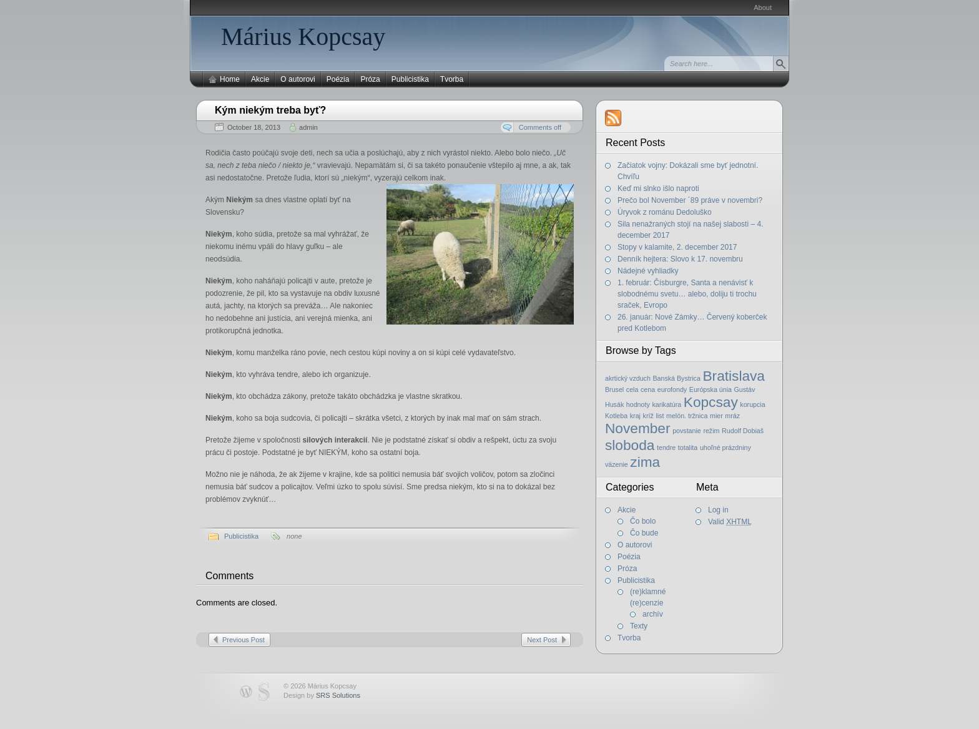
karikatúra (666, 404)
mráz (732, 415)
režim (711, 430)
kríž (648, 415)
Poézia (338, 79)
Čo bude (644, 533)
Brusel (614, 389)
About (763, 7)
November (638, 428)
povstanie (686, 430)
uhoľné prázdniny (725, 447)
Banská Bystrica (676, 378)
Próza (370, 79)
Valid (730, 521)
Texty (638, 626)
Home (230, 79)
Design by (321, 695)
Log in (718, 510)
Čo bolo (643, 521)
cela (632, 389)
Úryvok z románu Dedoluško (664, 212)
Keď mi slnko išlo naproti (658, 188)
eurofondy (672, 389)
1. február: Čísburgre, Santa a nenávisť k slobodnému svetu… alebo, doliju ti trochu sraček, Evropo (687, 294)
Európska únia (710, 389)
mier (716, 415)
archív (652, 614)
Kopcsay (711, 402)
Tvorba (451, 79)
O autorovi (297, 79)
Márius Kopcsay (303, 36)
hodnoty (638, 404)
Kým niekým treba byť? (270, 110)
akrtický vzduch (628, 378)
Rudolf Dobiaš (743, 430)
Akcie (260, 79)
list (660, 415)
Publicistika (410, 79)
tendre (666, 447)
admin (308, 127)
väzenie (616, 464)
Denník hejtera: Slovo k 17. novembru (680, 259)
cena (648, 389)
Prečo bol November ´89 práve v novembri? (689, 200)
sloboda (629, 445)
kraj (635, 415)
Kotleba (616, 415)
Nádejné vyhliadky (647, 271)
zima (645, 462)
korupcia (752, 404)
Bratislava (734, 376)
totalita (687, 447)
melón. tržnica (686, 415)
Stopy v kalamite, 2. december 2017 (677, 247)
